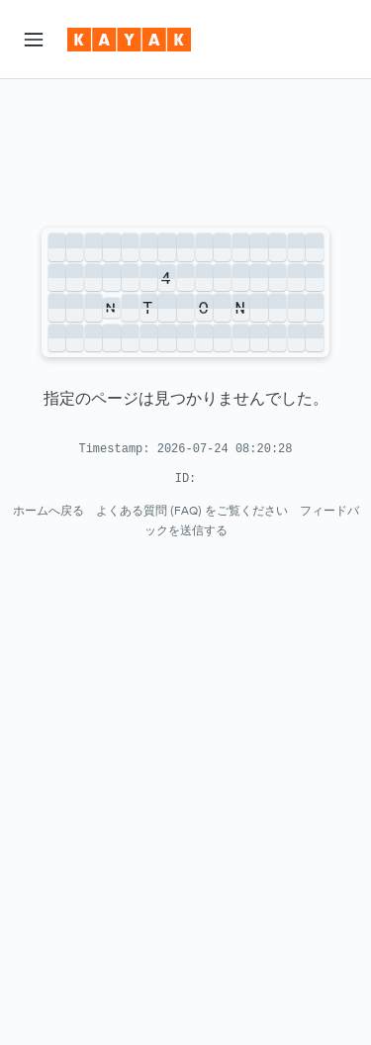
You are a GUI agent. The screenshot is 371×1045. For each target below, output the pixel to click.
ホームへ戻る (48, 510)
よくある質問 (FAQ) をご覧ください (192, 510)
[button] (33, 39)
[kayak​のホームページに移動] (129, 39)
